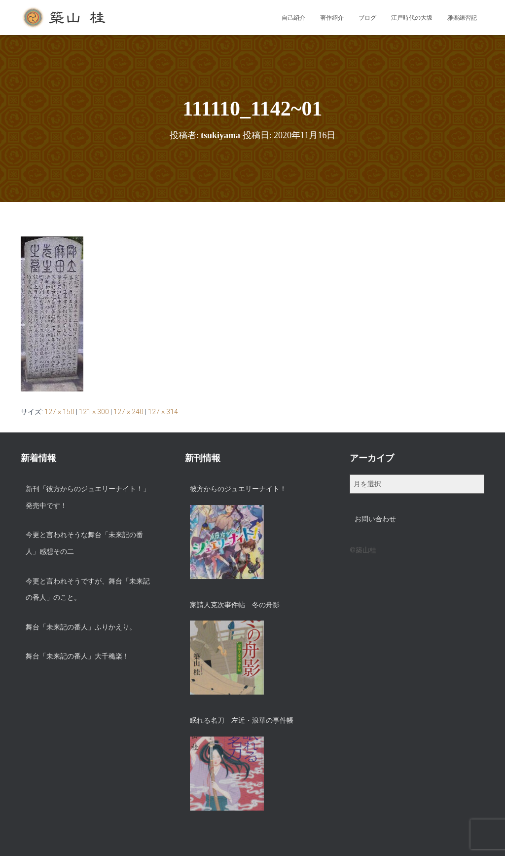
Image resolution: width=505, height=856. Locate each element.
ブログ (367, 17)
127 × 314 (163, 412)
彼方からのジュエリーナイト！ (238, 489)
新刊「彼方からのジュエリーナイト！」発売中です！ (88, 497)
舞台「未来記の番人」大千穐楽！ (77, 656)
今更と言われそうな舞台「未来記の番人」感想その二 (84, 543)
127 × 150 (59, 412)
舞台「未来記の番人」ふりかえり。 (81, 627)
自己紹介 (293, 17)
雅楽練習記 (462, 17)
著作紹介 (332, 17)
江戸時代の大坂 (412, 17)
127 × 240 (128, 412)
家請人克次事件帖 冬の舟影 (235, 605)
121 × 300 (94, 412)
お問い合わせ (375, 519)
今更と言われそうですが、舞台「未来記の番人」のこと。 (88, 589)
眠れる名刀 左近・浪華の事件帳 (241, 720)
